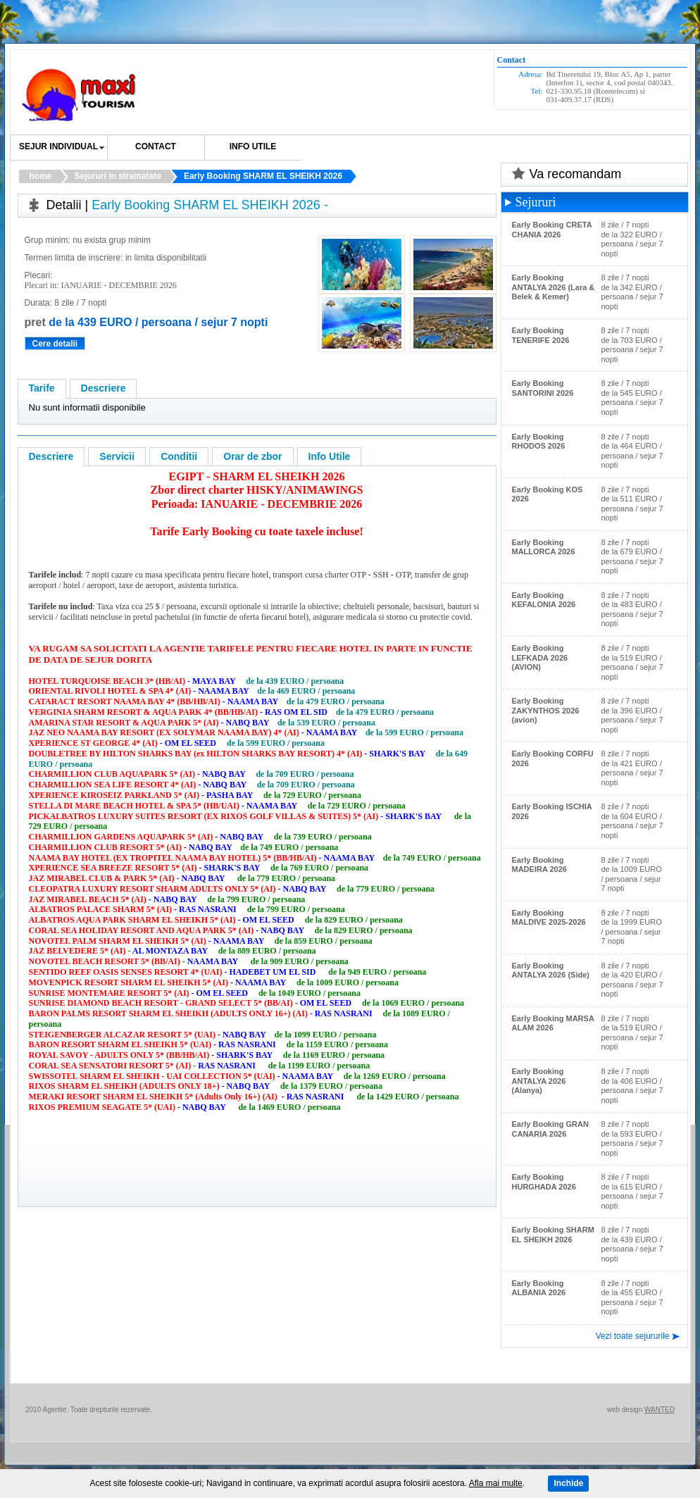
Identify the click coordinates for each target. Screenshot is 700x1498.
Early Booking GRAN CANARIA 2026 (550, 1129)
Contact (155, 146)
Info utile (253, 146)
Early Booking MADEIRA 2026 (539, 865)
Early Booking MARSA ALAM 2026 (553, 1023)
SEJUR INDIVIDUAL (58, 146)
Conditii (179, 456)
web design (625, 1409)
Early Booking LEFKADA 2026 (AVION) (540, 657)
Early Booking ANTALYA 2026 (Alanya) (539, 1080)
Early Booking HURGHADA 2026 (544, 1182)
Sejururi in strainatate (118, 176)
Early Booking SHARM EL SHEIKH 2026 (263, 176)
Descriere (103, 388)
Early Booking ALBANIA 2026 (539, 1288)
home (41, 176)
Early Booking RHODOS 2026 (538, 441)
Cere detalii (55, 344)
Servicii (117, 456)
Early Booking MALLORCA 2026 (543, 547)
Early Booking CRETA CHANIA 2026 (552, 229)
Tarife (42, 388)
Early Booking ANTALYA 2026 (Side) (550, 970)
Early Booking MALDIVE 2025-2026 (549, 918)
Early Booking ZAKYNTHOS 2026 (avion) (546, 710)
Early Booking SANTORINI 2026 (543, 388)
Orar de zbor (252, 456)
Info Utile (329, 456)
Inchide (568, 1483)
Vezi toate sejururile (633, 1336)
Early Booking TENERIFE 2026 (541, 335)
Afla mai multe (496, 1483)
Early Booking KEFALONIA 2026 (544, 600)
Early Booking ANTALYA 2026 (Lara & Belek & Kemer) (553, 287)
